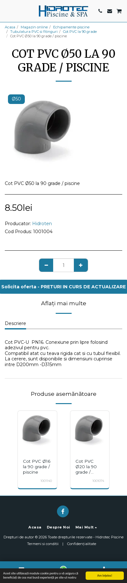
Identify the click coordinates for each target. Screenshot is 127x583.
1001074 (98, 481)
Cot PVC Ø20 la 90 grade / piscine (86, 469)
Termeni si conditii (43, 544)
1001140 (46, 481)
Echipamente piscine (71, 27)
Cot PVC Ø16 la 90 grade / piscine (36, 467)
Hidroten (42, 223)
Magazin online (34, 27)
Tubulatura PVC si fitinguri (34, 31)
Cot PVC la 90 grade (80, 31)
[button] (7, 11)
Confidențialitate (81, 544)
